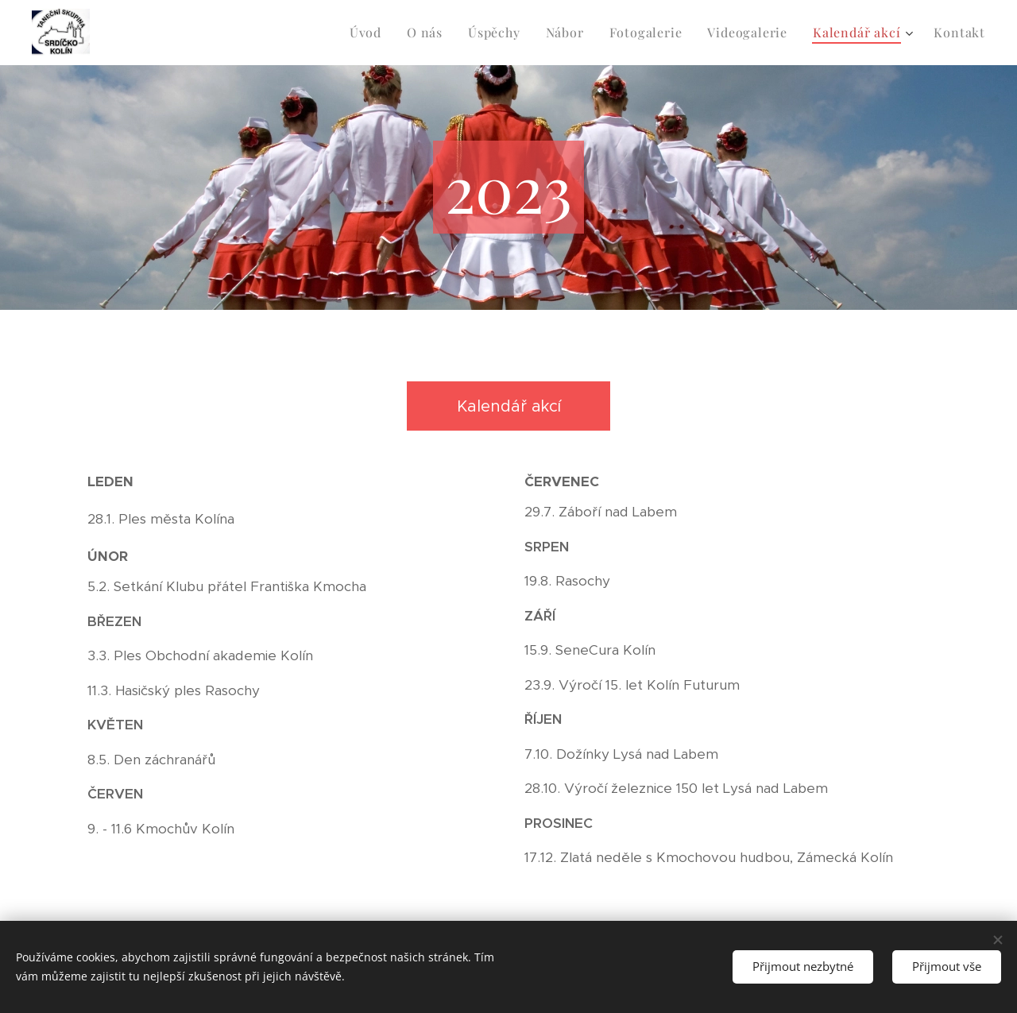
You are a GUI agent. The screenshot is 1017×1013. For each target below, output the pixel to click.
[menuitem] (370, 32)
